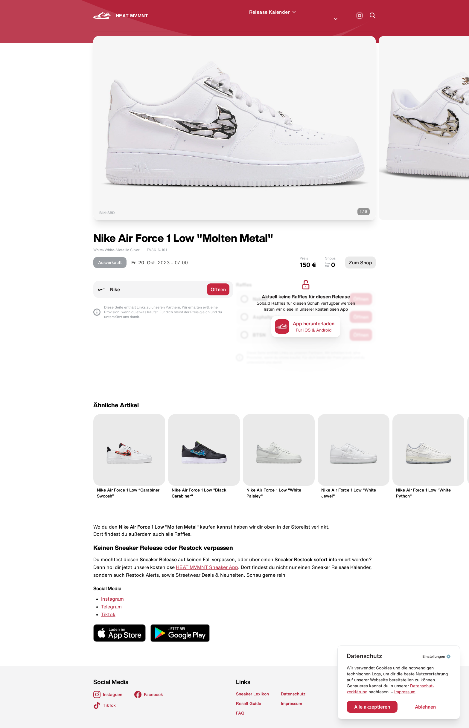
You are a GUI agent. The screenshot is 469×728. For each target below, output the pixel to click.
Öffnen (218, 282)
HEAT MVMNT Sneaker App (207, 560)
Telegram (111, 599)
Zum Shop (360, 255)
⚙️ (436, 656)
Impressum (404, 692)
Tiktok (108, 607)
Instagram (112, 591)
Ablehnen (425, 706)
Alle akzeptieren (372, 706)
